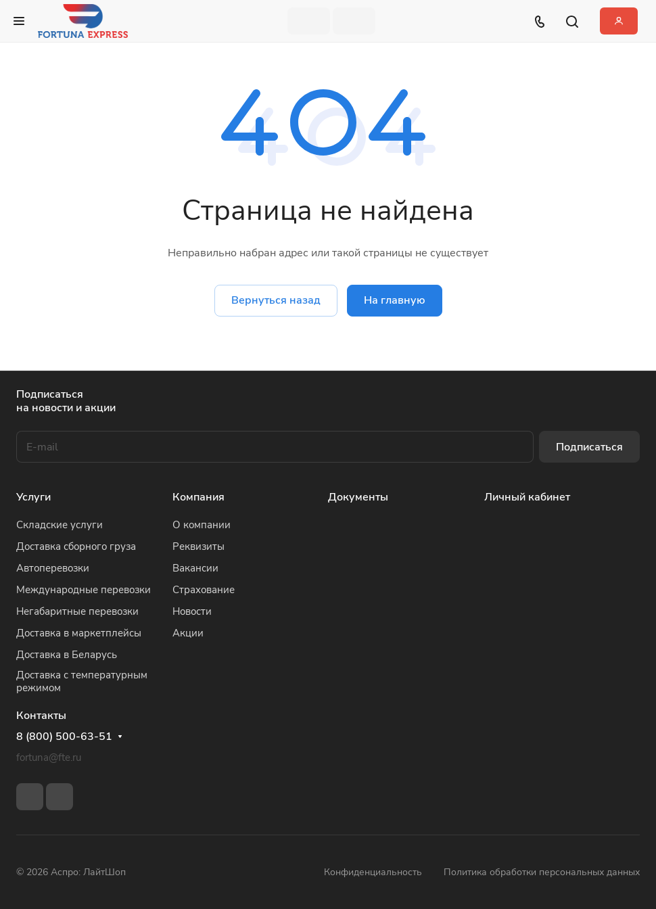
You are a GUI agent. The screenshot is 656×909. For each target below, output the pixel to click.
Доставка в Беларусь (66, 654)
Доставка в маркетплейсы (78, 633)
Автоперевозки (52, 568)
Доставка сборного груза (76, 546)
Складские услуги (59, 525)
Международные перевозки (83, 590)
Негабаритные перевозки (77, 611)
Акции (188, 633)
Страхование (203, 590)
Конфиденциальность (373, 872)
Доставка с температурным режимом (81, 681)
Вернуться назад (276, 300)
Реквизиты (198, 546)
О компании (201, 525)
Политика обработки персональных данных (542, 872)
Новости (192, 611)
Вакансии (195, 568)
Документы (358, 497)
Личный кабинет (527, 497)
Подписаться (589, 447)
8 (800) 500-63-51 (64, 736)
